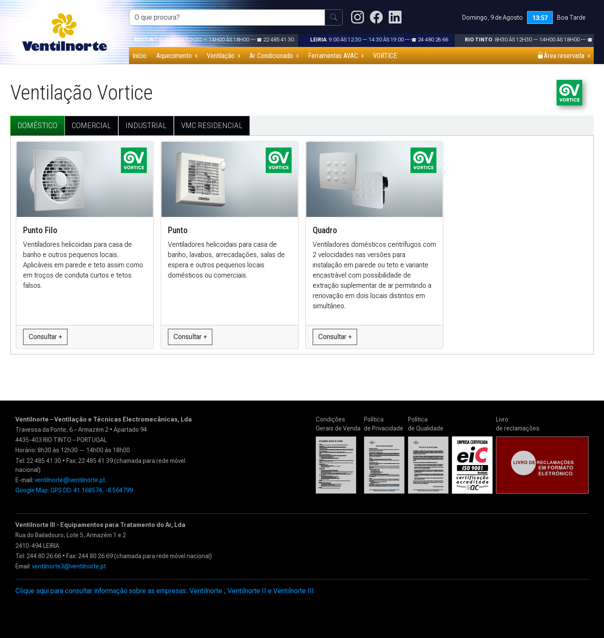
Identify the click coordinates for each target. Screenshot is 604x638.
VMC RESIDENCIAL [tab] (212, 125)
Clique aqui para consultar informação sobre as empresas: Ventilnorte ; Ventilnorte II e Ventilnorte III (164, 591)
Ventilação (221, 56)
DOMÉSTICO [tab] (37, 125)
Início (139, 56)
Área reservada (560, 56)
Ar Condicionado (271, 56)
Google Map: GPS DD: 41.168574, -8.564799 (74, 490)
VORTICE (385, 56)
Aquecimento (174, 56)
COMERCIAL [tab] (91, 125)
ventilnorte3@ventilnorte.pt (69, 566)
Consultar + (45, 337)
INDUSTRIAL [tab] (146, 125)
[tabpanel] (302, 241)
